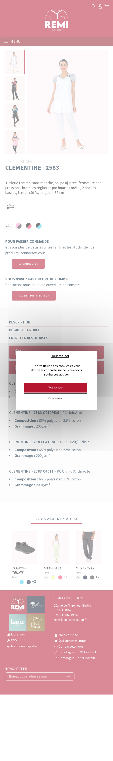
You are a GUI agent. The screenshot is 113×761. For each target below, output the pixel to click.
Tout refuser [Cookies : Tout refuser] (60, 356)
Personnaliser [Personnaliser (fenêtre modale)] (55, 398)
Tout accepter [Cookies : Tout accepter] (55, 387)
